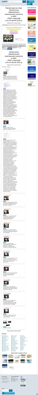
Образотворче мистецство (6, 343)
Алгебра (22, 335)
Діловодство (5, 339)
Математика (14, 341)
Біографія (4, 337)
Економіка (23, 339)
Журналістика (5, 340)
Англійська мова (5, 336)
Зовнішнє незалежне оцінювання (24, 340)
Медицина (23, 341)
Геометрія (23, 338)
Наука (22, 342)
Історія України (14, 335)
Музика (4, 342)
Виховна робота (24, 337)
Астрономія (23, 336)
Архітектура (14, 336)
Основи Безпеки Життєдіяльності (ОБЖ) (15, 343)
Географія (13, 338)
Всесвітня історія (5, 338)
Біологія (13, 337)
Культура (4, 341)
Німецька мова (14, 342)
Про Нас (13, 378)
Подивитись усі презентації (11, 368)
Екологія (13, 339)
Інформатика (5, 335)
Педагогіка (23, 343)
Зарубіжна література (15, 340)
